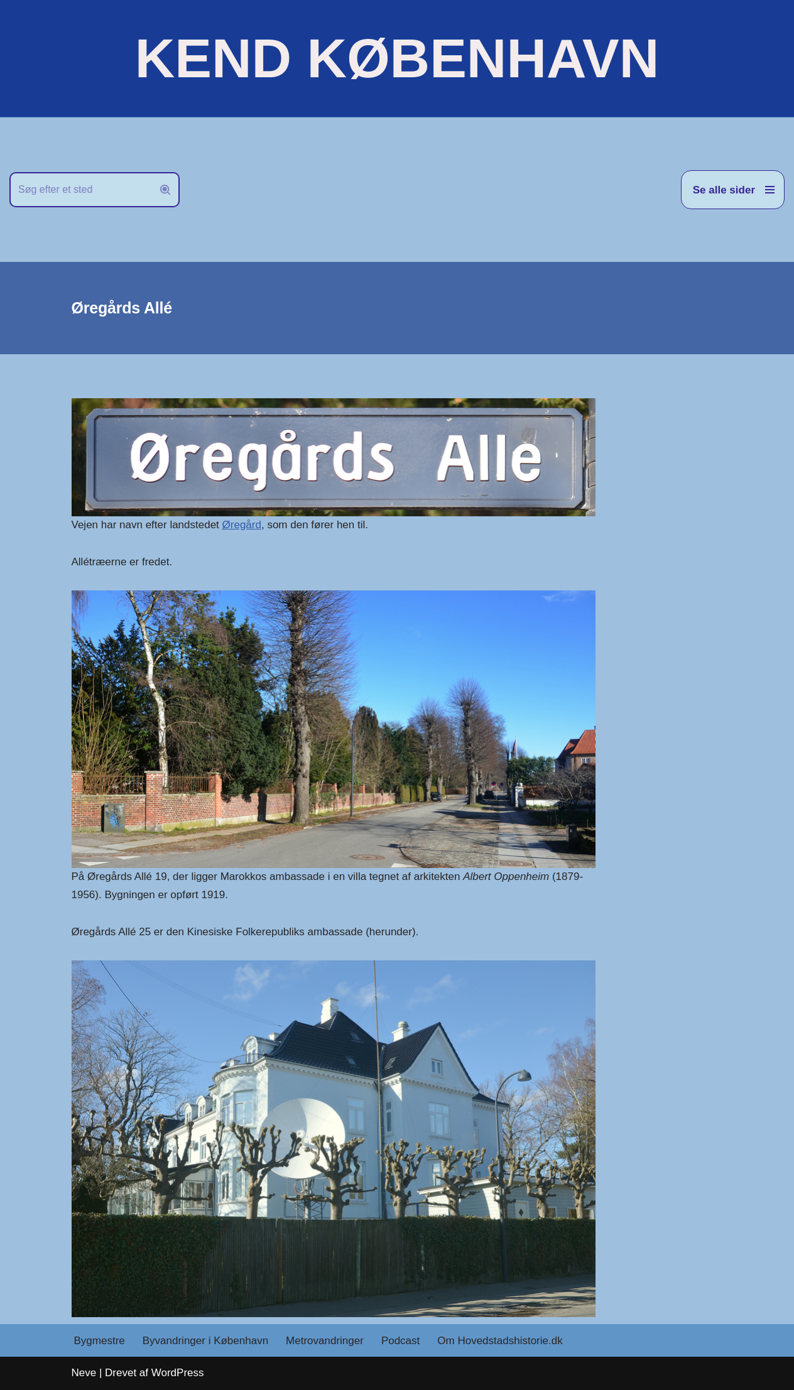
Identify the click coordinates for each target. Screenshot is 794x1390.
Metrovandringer (325, 1341)
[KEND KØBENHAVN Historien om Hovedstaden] (397, 58)
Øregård (241, 525)
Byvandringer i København (205, 1341)
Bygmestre (99, 1341)
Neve (84, 1373)
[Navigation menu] (733, 189)
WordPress (177, 1373)
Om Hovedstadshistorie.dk (499, 1341)
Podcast (400, 1341)
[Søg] (80, 189)
